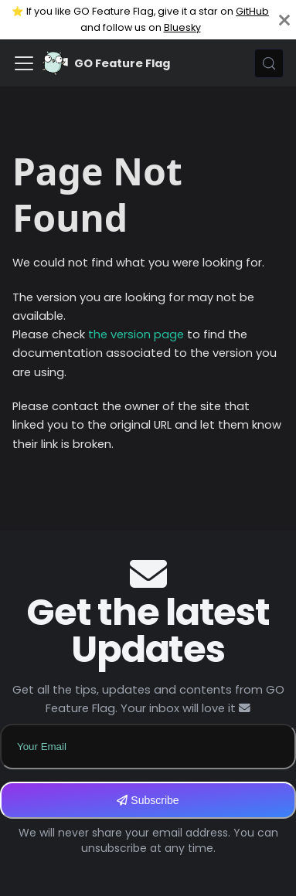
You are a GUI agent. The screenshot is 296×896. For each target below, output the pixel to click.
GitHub (252, 11)
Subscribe (148, 800)
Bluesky (182, 27)
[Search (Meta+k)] (269, 63)
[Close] (284, 19)
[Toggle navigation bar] (24, 63)
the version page (136, 334)
